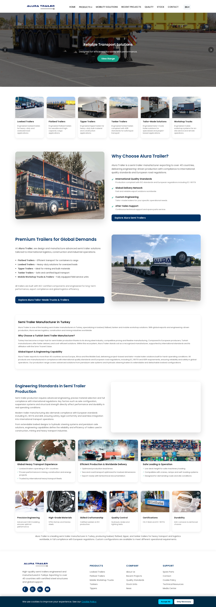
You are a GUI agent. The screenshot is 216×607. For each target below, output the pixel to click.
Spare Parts (168, 571)
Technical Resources (173, 584)
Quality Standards (135, 580)
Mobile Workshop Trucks (102, 580)
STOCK (160, 6)
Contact (167, 576)
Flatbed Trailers (97, 576)
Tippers (93, 588)
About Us (130, 571)
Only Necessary (184, 602)
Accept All (165, 602)
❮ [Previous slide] (5, 50)
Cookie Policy (169, 580)
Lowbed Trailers (97, 571)
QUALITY (149, 6)
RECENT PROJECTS (131, 6)
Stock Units (131, 584)
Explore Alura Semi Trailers (130, 217)
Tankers (94, 584)
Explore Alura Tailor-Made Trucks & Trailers (43, 300)
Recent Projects (134, 576)
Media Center (169, 588)
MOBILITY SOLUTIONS (107, 6)
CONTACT (173, 6)
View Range (108, 58)
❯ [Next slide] (211, 50)
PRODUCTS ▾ (85, 7)
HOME (72, 6)
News (128, 588)
